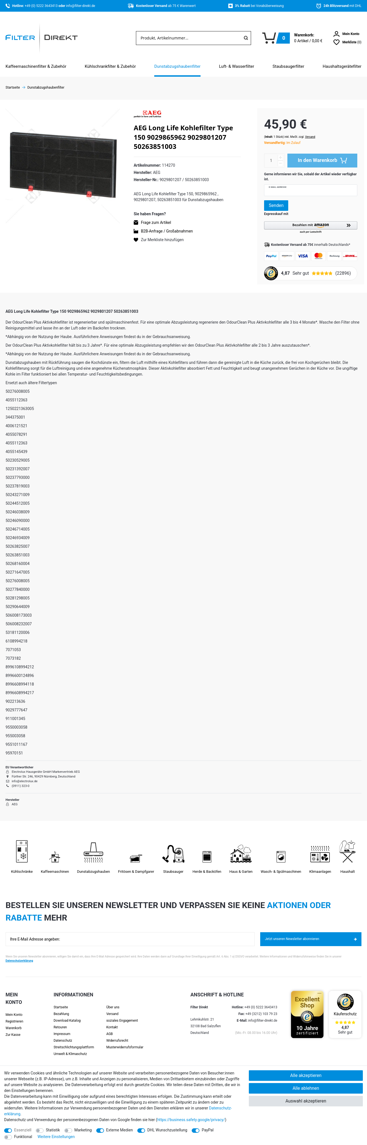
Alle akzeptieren (306, 1075)
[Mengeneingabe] (265, 155)
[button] (308, 217)
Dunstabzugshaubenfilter (177, 66)
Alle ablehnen (306, 1088)
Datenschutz (63, 1030)
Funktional (23, 1136)
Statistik (53, 1130)
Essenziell (22, 1130)
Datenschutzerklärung (19, 950)
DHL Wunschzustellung (167, 1130)
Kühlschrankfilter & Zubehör (110, 66)
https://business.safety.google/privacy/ (191, 1120)
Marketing (83, 1130)
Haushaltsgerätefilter (342, 66)
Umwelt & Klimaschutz (70, 1043)
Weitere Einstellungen (56, 1136)
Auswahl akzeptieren (305, 1101)
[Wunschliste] (347, 42)
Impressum (62, 1023)
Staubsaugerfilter (288, 66)
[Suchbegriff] (188, 38)
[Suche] (246, 38)
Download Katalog (67, 1010)
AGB (109, 1023)
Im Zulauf (277, 137)
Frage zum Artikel (156, 222)
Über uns (112, 997)
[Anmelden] (346, 34)
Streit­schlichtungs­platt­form (74, 1037)
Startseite (61, 997)
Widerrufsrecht (117, 1030)
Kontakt (112, 1017)
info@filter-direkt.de (80, 6)
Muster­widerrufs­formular (124, 1037)
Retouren (60, 1017)
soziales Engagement (122, 1010)
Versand (305, 131)
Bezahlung (61, 1003)
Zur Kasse (13, 1024)
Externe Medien (119, 1130)
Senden (270, 195)
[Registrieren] (18, 1011)
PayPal (208, 1130)
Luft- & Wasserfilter (236, 66)
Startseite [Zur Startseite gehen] (13, 87)
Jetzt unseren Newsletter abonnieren (311, 929)
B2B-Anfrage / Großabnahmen (167, 231)
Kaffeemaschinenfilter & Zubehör (36, 66)
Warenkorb (14, 1017)
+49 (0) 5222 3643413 (41, 6)
